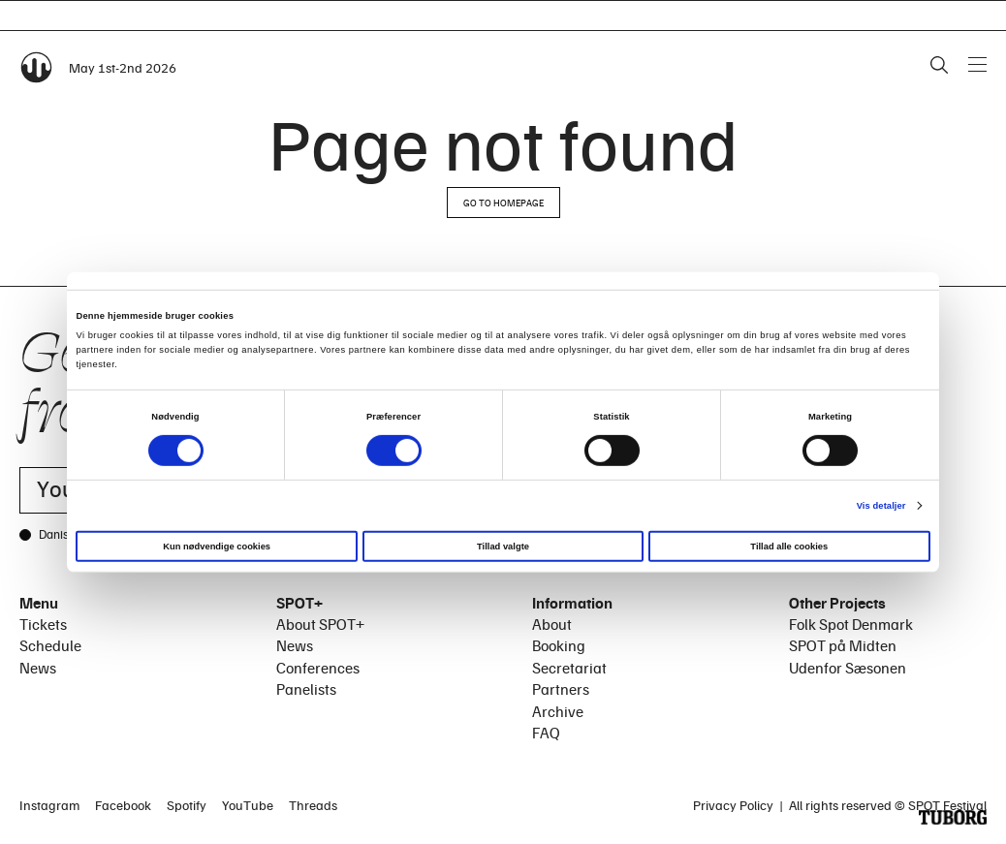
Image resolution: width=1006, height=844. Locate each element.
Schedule (50, 645)
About (552, 624)
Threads (313, 805)
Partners (560, 689)
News (37, 667)
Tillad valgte (503, 546)
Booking (558, 645)
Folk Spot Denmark (851, 624)
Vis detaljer (881, 505)
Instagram (49, 805)
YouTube (247, 805)
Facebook (123, 805)
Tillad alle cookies (789, 546)
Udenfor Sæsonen (847, 667)
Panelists (306, 689)
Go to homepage (503, 202)
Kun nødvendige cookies (216, 546)
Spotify (186, 805)
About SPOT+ (320, 624)
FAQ (546, 732)
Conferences (318, 667)
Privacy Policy (733, 805)
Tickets (43, 624)
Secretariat (569, 667)
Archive (557, 711)
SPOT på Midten (842, 645)
